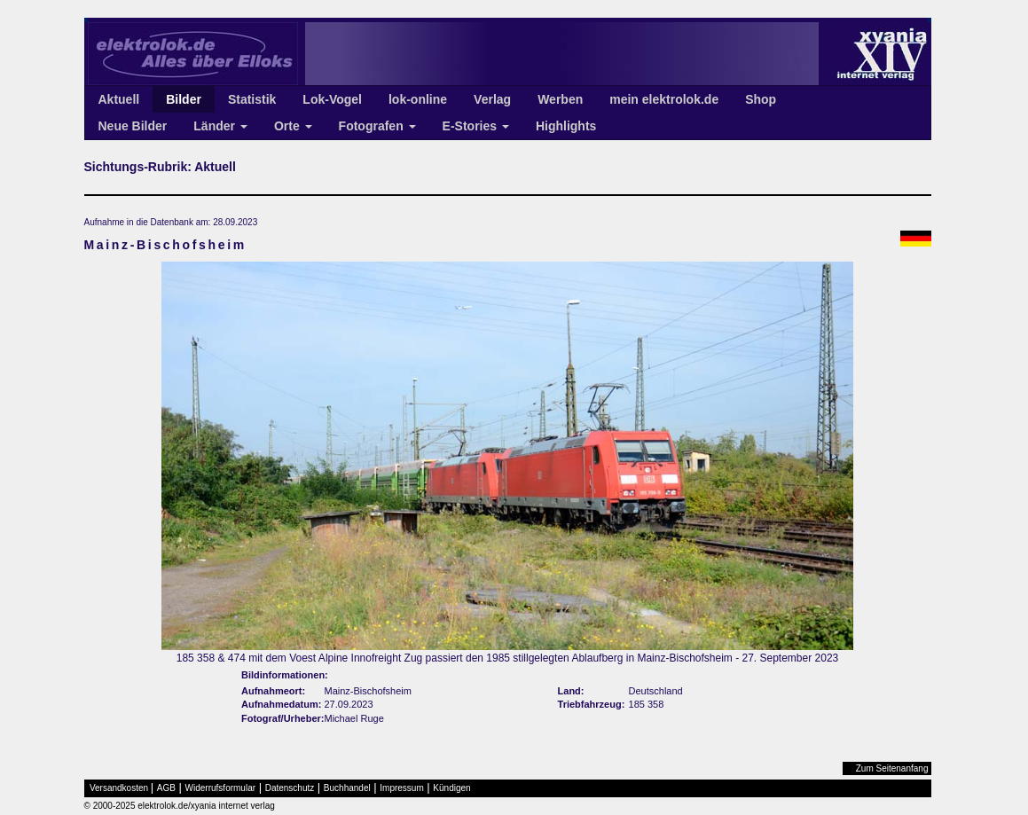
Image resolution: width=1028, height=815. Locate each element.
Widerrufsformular (220, 788)
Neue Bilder (133, 126)
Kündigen (451, 788)
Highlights (566, 126)
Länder (220, 126)
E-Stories (476, 126)
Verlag (492, 99)
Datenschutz (290, 788)
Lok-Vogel (332, 99)
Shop (760, 99)
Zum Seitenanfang (892, 768)
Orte (293, 126)
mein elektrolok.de (663, 99)
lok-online (417, 99)
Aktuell (119, 99)
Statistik (252, 99)
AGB (166, 788)
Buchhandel (347, 788)
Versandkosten (119, 788)
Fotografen (377, 126)
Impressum (401, 788)
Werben (560, 99)
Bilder (183, 99)
